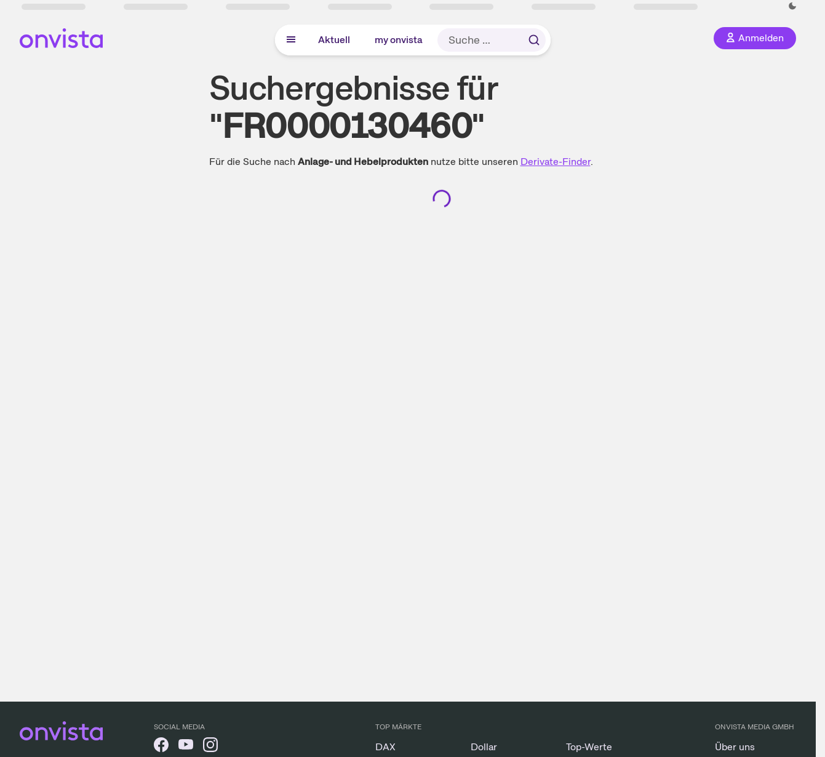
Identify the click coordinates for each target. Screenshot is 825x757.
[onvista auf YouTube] (185, 746)
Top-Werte (589, 746)
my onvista (399, 39)
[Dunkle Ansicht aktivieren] (792, 6)
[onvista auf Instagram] (210, 746)
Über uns (735, 746)
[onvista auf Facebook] (161, 746)
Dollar (484, 746)
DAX (385, 746)
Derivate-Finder (555, 161)
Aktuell (334, 39)
